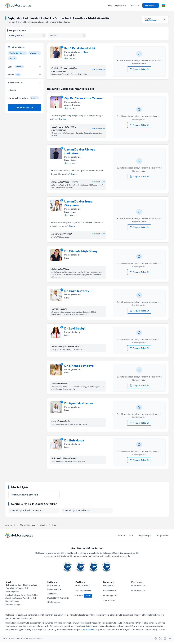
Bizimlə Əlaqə (109, 590)
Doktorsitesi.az (138, 585)
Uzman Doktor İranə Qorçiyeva (78, 203)
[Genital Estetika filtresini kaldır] (24, 53)
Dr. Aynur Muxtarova (78, 403)
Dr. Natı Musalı (74, 440)
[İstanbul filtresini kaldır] (38, 53)
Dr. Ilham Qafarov (76, 291)
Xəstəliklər (52, 593)
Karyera (83, 595)
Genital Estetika (27, 525)
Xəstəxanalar (53, 602)
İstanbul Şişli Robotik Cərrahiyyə (26, 510)
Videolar (121, 535)
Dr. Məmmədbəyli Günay (80, 251)
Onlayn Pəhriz (162, 535)
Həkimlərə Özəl (82, 585)
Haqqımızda (108, 585)
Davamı (62, 119)
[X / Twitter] (160, 638)
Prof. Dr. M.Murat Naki (79, 48)
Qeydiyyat (121, 5)
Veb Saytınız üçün (83, 590)
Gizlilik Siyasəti (110, 595)
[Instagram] (165, 638)
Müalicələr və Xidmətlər (58, 598)
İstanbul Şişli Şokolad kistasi (76, 510)
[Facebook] (156, 638)
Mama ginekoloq (72, 52)
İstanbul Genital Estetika (24, 494)
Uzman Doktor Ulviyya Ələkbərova (79, 151)
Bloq (110, 5)
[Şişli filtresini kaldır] (14, 58)
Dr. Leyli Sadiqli (74, 328)
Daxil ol (134, 5)
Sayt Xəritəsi (109, 600)
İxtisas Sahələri (54, 589)
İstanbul (43, 525)
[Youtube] (170, 638)
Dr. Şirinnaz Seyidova (79, 365)
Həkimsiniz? (150, 5)
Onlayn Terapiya (144, 535)
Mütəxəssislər (53, 585)
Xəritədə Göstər (98, 69)
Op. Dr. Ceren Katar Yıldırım (83, 98)
